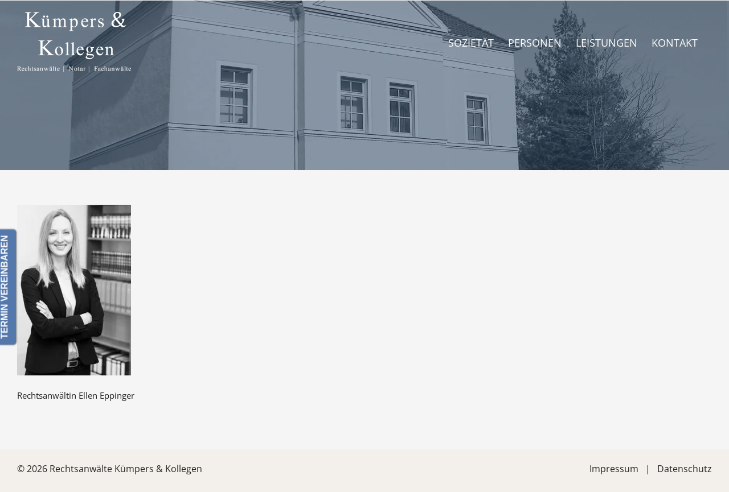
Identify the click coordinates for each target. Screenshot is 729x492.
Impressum (613, 468)
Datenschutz (684, 468)
